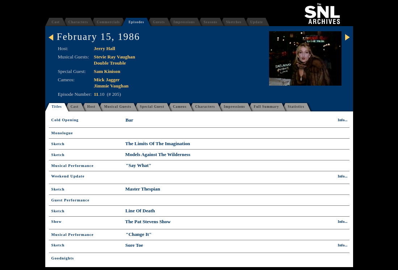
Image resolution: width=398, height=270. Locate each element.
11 (96, 94)
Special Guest (152, 107)
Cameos (180, 107)
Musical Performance (72, 166)
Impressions (184, 22)
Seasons (210, 22)
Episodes (136, 22)
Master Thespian (142, 189)
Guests (159, 22)
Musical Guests (117, 107)
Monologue (62, 133)
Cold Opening (65, 120)
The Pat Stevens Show (148, 221)
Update (256, 22)
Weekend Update (68, 176)
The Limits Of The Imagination (157, 143)
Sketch (58, 144)
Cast (56, 22)
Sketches (234, 22)
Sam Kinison (107, 71)
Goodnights (62, 258)
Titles (57, 107)
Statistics (296, 107)
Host (91, 107)
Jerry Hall (104, 48)
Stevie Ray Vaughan (114, 57)
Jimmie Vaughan (111, 86)
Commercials (108, 22)
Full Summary (266, 107)
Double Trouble (110, 63)
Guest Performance (70, 200)
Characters (78, 22)
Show (56, 222)
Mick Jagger (107, 79)
